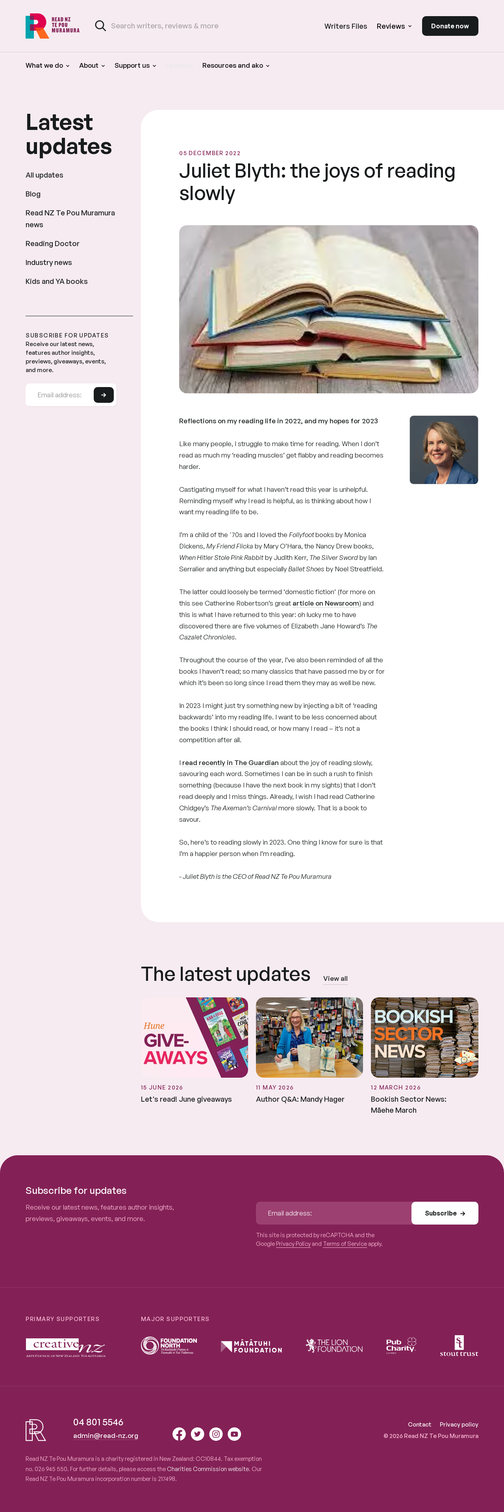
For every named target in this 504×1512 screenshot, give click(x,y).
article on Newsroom (326, 603)
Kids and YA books (57, 280)
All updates (44, 174)
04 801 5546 (98, 1422)
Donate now (450, 26)
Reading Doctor (53, 243)
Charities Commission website (208, 1469)
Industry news (49, 262)
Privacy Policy (293, 1243)
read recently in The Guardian (230, 762)
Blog (33, 193)
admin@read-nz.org (105, 1435)
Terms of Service (345, 1243)
